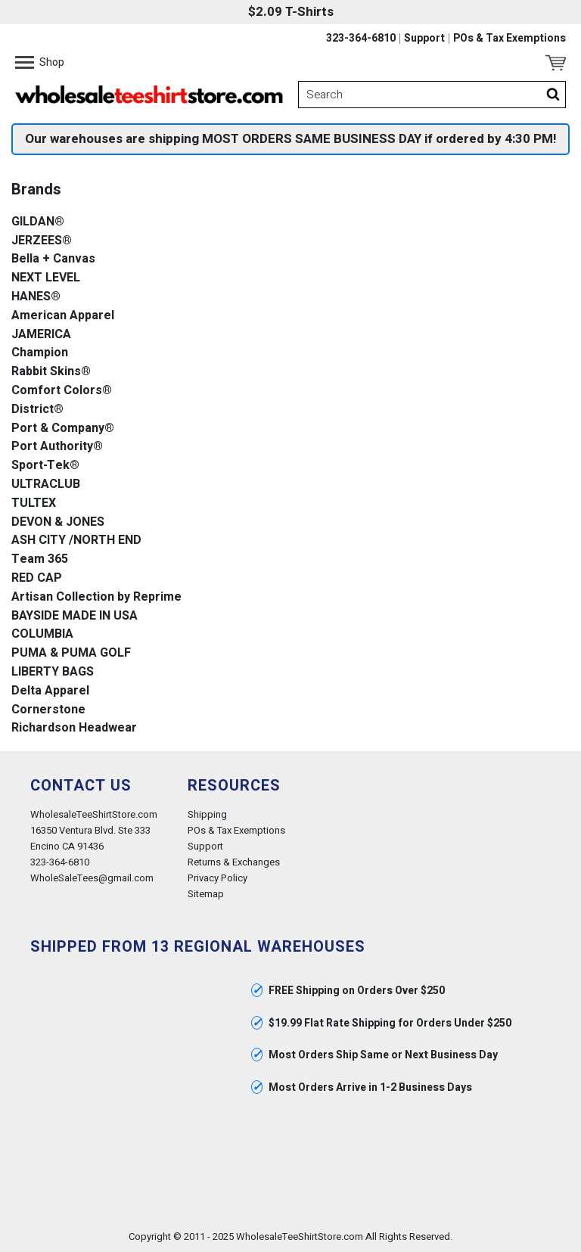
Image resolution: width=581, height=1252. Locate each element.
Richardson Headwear (74, 728)
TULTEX (33, 503)
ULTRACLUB (45, 484)
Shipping (207, 814)
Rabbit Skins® (51, 372)
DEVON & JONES (57, 522)
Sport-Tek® (45, 466)
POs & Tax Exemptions (509, 38)
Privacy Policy (217, 878)
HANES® (36, 297)
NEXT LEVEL (45, 278)
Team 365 (39, 559)
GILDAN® (37, 222)
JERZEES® (41, 241)
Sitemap (206, 894)
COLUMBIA (42, 634)
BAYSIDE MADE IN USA (74, 616)
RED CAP (36, 578)
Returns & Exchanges (234, 862)
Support (424, 38)
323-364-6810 (361, 38)
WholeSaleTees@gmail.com (92, 878)
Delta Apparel (50, 691)
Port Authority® (57, 447)
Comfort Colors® (61, 391)
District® (37, 410)
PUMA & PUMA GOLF (71, 653)
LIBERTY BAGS (52, 672)
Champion (39, 353)
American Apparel (62, 316)
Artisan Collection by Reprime (96, 597)
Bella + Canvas (53, 259)
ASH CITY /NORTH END (76, 540)
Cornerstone (48, 710)
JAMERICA (41, 335)
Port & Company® (62, 428)
